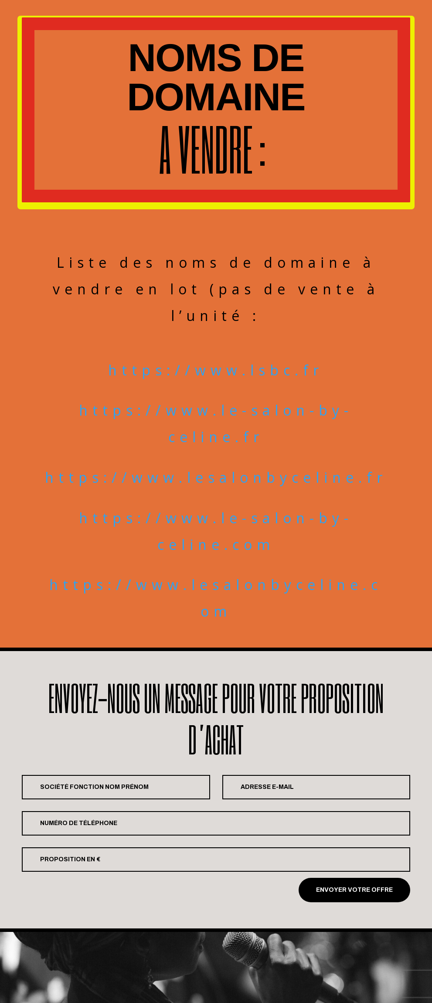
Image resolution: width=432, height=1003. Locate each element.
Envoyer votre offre (354, 890)
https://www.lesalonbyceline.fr (216, 477)
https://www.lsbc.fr (215, 370)
